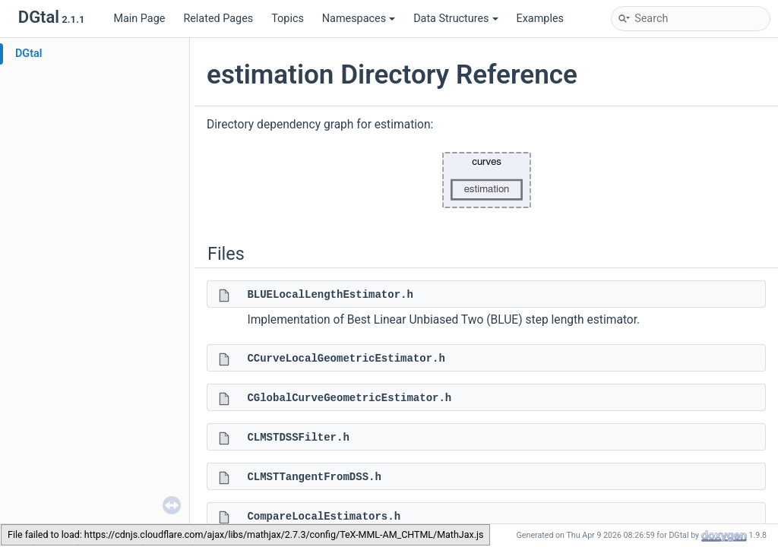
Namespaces (358, 18)
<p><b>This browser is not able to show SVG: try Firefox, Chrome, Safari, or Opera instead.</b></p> (486, 180)
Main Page (139, 18)
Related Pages (218, 18)
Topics (287, 18)
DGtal (29, 53)
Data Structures (455, 18)
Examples (540, 18)
